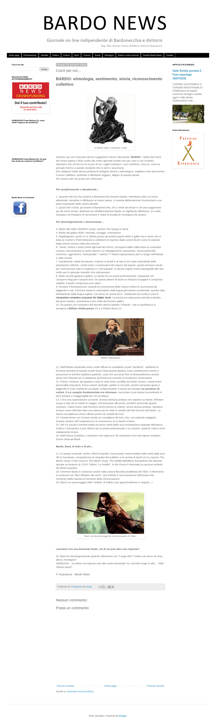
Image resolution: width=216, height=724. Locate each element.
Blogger (123, 715)
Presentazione (30, 55)
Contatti (169, 55)
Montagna (109, 55)
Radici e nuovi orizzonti (128, 55)
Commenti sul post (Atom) (79, 691)
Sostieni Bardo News (152, 55)
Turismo (86, 55)
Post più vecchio (155, 686)
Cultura (66, 55)
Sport (76, 55)
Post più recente (65, 686)
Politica (55, 55)
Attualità (44, 55)
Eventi (97, 55)
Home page (14, 55)
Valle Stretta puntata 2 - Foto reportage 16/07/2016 (187, 74)
